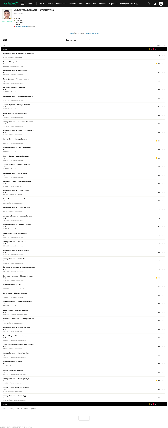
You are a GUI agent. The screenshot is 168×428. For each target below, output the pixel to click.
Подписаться (7, 21)
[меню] (23, 3)
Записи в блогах (92, 33)
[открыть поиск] (149, 4)
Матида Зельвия (22, 26)
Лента (72, 33)
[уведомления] (155, 4)
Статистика (79, 33)
